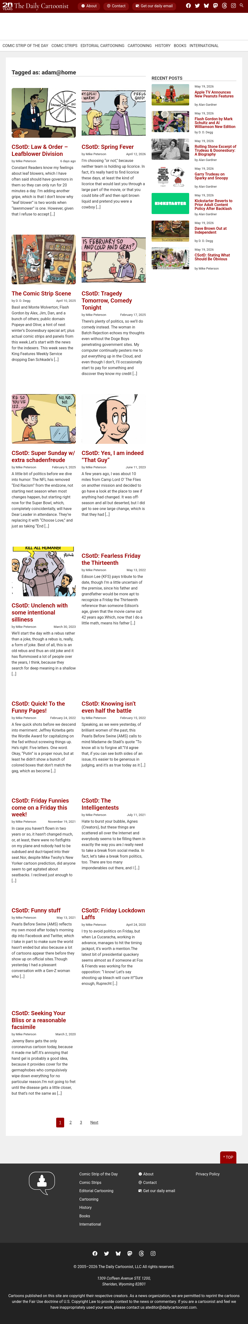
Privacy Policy (208, 1174)
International (204, 45)
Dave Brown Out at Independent (211, 231)
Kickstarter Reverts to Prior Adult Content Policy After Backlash (213, 205)
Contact (116, 6)
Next (94, 1122)
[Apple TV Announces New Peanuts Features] (170, 95)
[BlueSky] (206, 6)
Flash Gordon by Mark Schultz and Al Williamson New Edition (215, 123)
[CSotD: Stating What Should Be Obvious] (170, 259)
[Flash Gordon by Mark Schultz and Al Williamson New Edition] (170, 122)
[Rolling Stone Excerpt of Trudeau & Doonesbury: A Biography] (170, 150)
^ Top (228, 1157)
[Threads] (224, 6)
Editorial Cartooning (102, 45)
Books (180, 45)
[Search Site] (242, 6)
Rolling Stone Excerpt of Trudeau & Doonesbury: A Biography (215, 150)
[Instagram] (233, 6)
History (163, 45)
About (89, 6)
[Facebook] (188, 6)
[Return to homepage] (43, 1203)
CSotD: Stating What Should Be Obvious (212, 257)
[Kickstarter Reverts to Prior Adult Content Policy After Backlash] (170, 204)
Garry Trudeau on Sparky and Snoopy (211, 176)
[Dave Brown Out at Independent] (170, 232)
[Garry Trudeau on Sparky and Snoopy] (170, 177)
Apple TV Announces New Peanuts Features (214, 94)
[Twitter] (197, 6)
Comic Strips (64, 45)
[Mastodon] (215, 6)
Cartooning (140, 45)
